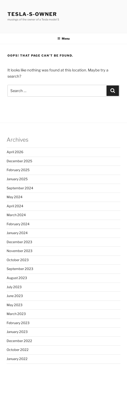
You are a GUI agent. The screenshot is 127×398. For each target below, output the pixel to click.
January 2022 (17, 359)
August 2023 (17, 278)
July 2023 (14, 287)
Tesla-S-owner (32, 14)
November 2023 (19, 251)
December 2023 (19, 242)
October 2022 (18, 350)
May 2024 (14, 197)
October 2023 (18, 260)
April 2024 (15, 206)
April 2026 (15, 152)
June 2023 (15, 296)
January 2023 (17, 332)
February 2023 (18, 323)
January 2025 (17, 179)
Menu (63, 38)
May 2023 (14, 305)
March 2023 (16, 314)
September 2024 (20, 188)
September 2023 (20, 269)
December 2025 (19, 161)
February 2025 (18, 170)
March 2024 (16, 215)
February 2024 (18, 224)
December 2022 (19, 341)
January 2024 (17, 233)
